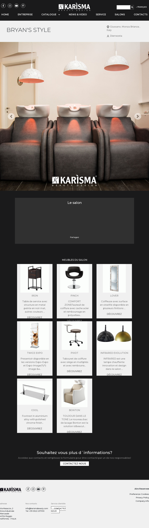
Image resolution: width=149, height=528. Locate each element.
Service (101, 14)
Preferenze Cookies (139, 494)
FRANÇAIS (142, 7)
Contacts (141, 14)
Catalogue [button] (50, 14)
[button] (11, 116)
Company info (142, 501)
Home (5, 14)
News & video (78, 14)
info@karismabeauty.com (37, 508)
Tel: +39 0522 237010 (35, 511)
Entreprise (25, 14)
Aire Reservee (142, 488)
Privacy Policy (142, 497)
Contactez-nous (74, 463)
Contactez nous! (58, 509)
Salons (120, 14)
